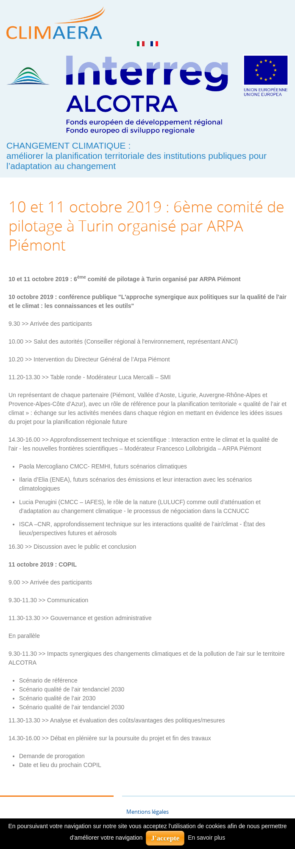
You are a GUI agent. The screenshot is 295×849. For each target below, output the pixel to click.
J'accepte (165, 838)
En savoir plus (206, 837)
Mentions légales (147, 811)
